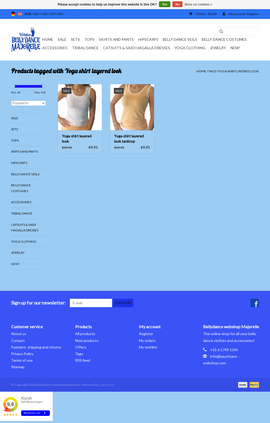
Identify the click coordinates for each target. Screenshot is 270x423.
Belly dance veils (180, 39)
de (13, 14)
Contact (18, 340)
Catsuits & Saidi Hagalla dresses (136, 48)
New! (235, 48)
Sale (62, 39)
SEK (61, 14)
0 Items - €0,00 (203, 14)
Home (47, 39)
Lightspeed (106, 385)
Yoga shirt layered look (238, 71)
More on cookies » (199, 4)
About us (18, 333)
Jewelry (218, 48)
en (20, 14)
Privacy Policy (22, 353)
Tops (89, 39)
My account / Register (240, 14)
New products (87, 340)
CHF (53, 14)
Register (146, 333)
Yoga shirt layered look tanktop (129, 138)
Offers (80, 347)
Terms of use (22, 360)
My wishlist (148, 347)
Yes (164, 4)
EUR (28, 14)
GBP (36, 14)
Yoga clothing (190, 48)
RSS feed (82, 360)
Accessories (55, 48)
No (177, 4)
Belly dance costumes (225, 39)
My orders (147, 340)
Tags (212, 71)
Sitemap (18, 367)
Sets (75, 39)
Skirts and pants (116, 39)
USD (44, 14)
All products (85, 333)
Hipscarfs (148, 39)
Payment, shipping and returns (36, 347)
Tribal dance (85, 48)
